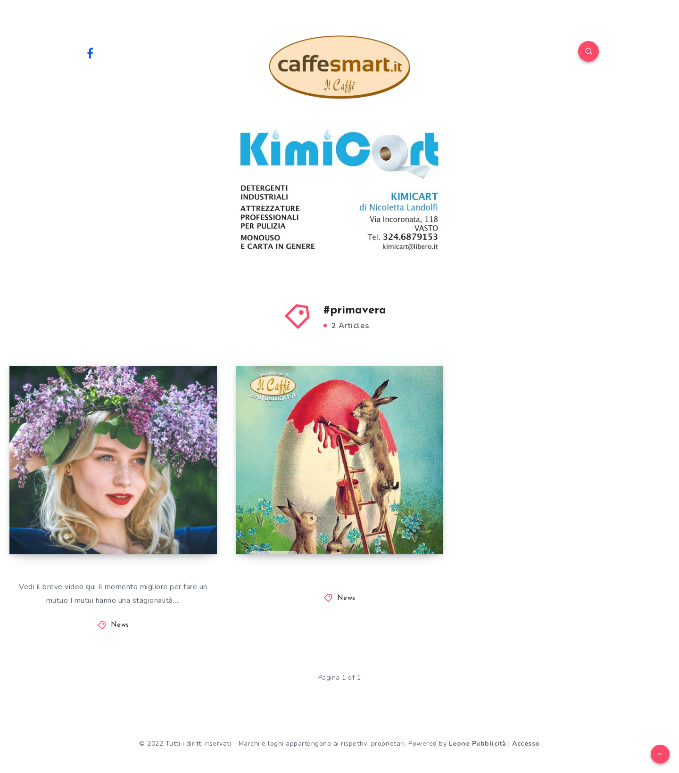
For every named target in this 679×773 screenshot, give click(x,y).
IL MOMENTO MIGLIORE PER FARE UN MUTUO (110, 521)
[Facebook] (90, 52)
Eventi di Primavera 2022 (324, 529)
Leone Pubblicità (477, 743)
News (120, 625)
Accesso (526, 743)
